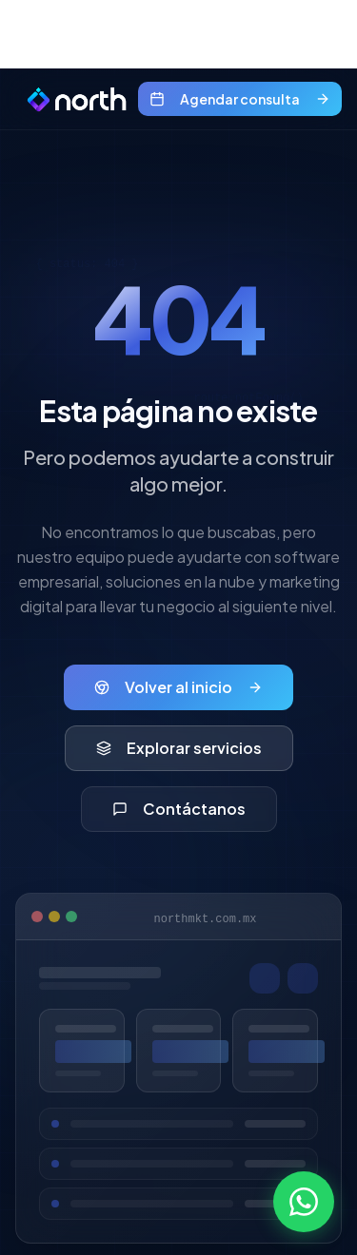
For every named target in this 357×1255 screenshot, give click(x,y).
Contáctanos (179, 809)
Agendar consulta (239, 98)
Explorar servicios (179, 748)
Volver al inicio (178, 687)
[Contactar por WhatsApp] (303, 1201)
